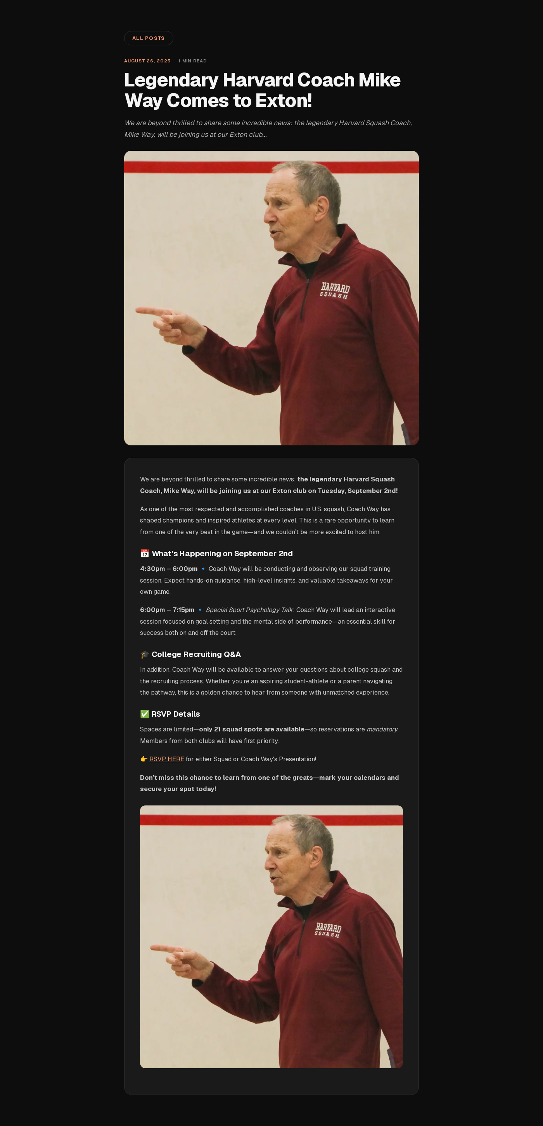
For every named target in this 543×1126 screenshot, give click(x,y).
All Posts (148, 38)
